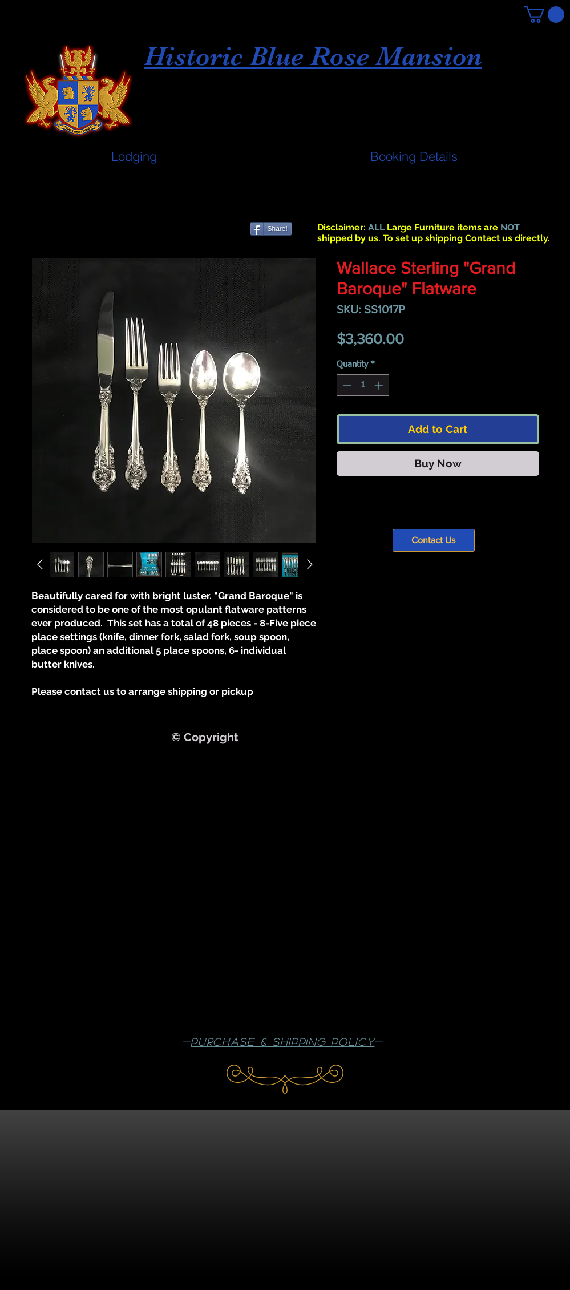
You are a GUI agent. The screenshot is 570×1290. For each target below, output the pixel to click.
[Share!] (271, 229)
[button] (544, 14)
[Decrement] (346, 385)
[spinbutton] (362, 385)
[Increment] (379, 385)
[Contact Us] (434, 540)
